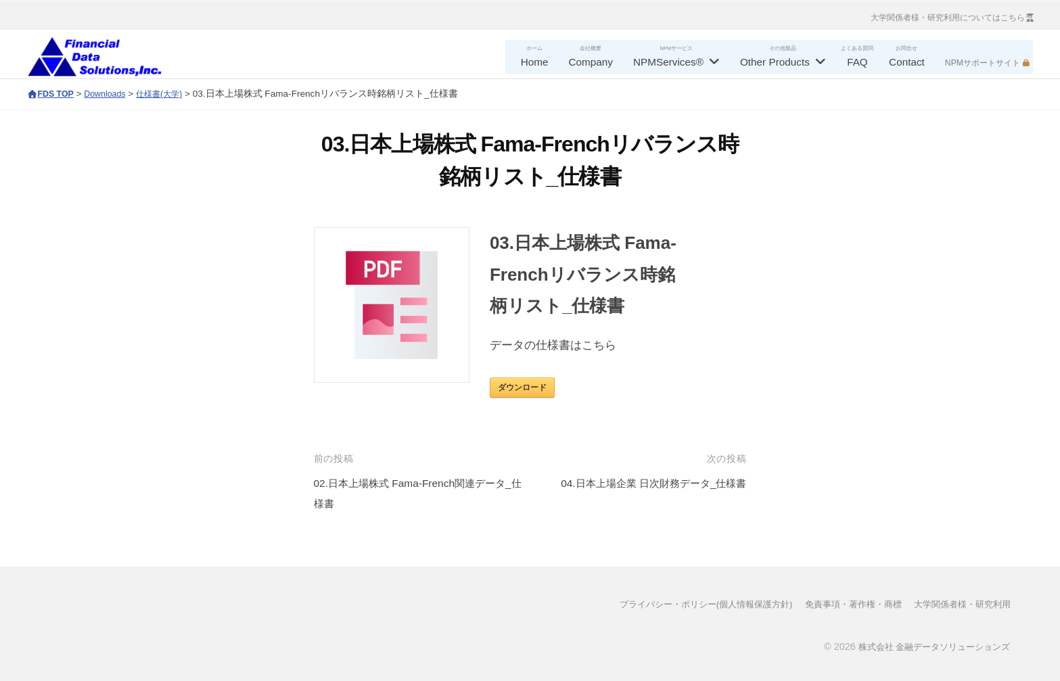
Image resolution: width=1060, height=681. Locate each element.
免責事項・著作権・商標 (842, 603)
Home (535, 62)
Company (591, 62)
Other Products (775, 62)
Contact (907, 62)
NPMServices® (668, 62)
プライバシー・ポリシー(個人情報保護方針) (684, 603)
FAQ (857, 62)
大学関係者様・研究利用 (958, 603)
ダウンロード (522, 387)
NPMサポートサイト (982, 63)
